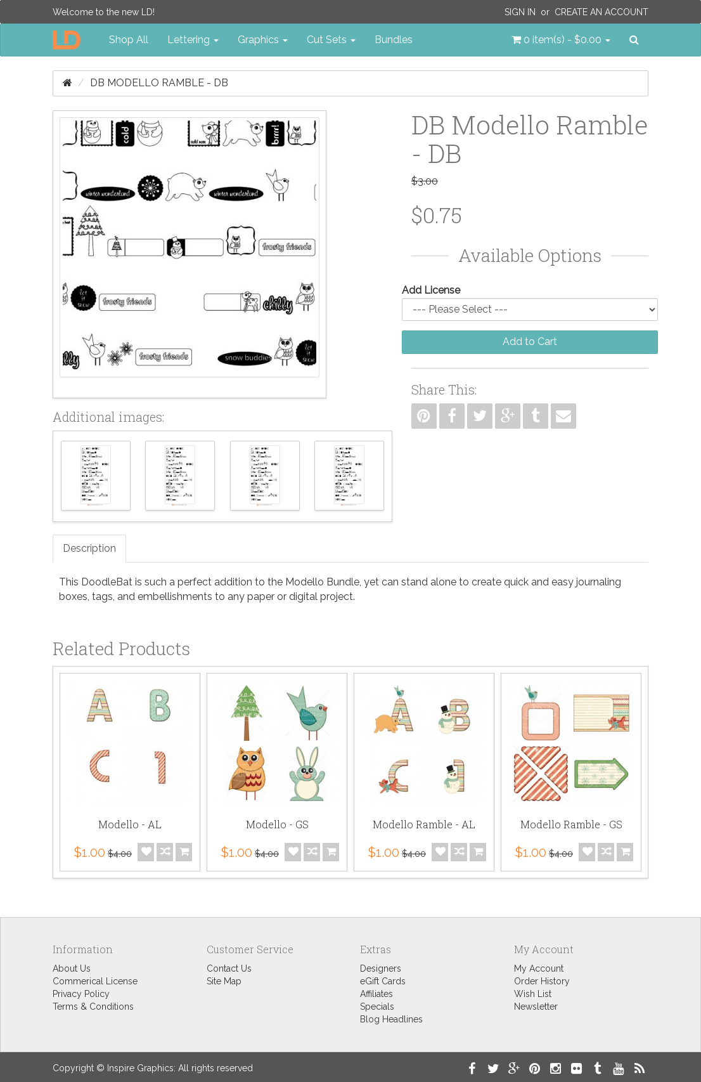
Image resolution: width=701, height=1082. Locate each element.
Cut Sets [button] (331, 40)
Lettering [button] (193, 40)
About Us (72, 968)
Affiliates (376, 994)
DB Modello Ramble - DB (159, 83)
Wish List (532, 994)
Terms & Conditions (93, 1006)
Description (89, 548)
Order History (542, 981)
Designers (380, 968)
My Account (538, 968)
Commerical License (95, 981)
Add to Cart (530, 342)
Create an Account (601, 12)
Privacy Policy (81, 994)
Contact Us (229, 968)
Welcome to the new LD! (104, 12)
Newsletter (536, 1006)
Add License (431, 290)
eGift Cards (383, 981)
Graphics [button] (263, 40)
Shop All (128, 40)
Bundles (394, 40)
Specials (377, 1006)
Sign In (520, 12)
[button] (561, 40)
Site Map (224, 981)
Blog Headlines (391, 1019)
